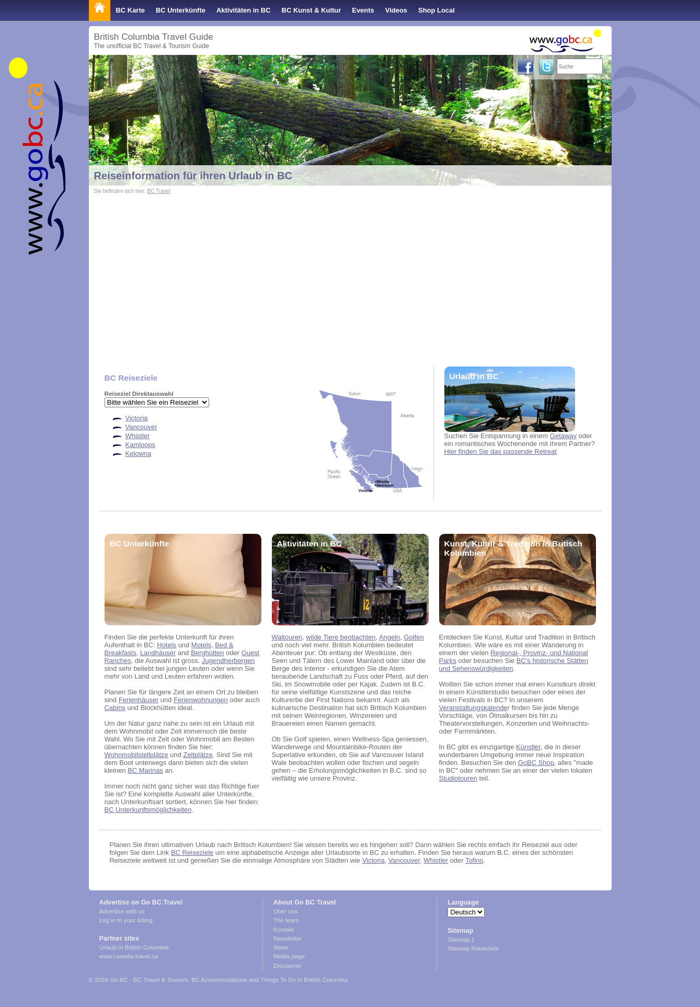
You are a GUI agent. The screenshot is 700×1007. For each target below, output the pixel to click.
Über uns (285, 911)
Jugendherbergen (228, 661)
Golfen (414, 637)
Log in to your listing (126, 920)
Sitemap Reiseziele (473, 948)
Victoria (136, 418)
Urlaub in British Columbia (134, 947)
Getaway (563, 436)
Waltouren (287, 637)
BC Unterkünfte (180, 10)
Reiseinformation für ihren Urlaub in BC (193, 175)
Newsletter (287, 938)
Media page (289, 956)
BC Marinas (145, 770)
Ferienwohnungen (201, 700)
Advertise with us (122, 911)
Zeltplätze (197, 755)
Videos (396, 10)
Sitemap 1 (461, 939)
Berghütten (207, 653)
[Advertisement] (350, 275)
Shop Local (436, 10)
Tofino (474, 860)
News (281, 947)
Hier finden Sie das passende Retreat (500, 451)
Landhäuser (158, 653)
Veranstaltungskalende (473, 708)
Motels (201, 645)
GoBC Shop (536, 762)
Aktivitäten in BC (243, 10)
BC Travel (158, 191)
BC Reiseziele (192, 852)
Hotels (166, 645)
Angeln (389, 637)
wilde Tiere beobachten (340, 637)
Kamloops (140, 445)
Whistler (137, 436)
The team (286, 920)
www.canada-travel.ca (128, 956)
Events (363, 10)
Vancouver (141, 427)
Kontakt (283, 929)
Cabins (115, 708)
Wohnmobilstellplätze (136, 755)
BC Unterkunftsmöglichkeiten (148, 810)
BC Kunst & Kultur (311, 10)
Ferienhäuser (138, 700)
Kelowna (138, 453)
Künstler (528, 747)
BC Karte (130, 10)
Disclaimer (287, 966)
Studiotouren (458, 778)
